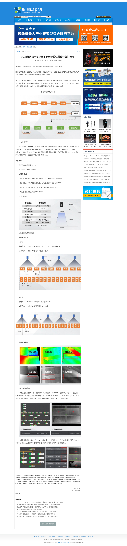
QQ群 (109, 16)
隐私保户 (75, 536)
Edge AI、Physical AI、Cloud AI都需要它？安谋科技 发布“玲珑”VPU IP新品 (40, 502)
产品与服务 (52, 536)
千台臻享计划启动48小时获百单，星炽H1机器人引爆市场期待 (36, 514)
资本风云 (68, 20)
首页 (19, 20)
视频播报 (87, 20)
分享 (77, 51)
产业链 (39, 20)
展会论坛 (107, 20)
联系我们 (83, 536)
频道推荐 (87, 117)
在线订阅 (90, 536)
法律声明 (68, 536)
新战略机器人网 (28, 10)
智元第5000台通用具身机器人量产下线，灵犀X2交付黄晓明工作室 (37, 507)
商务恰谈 (60, 536)
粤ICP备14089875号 (63, 542)
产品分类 (58, 20)
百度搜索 (24, 16)
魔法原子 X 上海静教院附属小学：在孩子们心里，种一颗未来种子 (37, 516)
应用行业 (48, 20)
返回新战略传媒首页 (48, 524)
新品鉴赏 (29, 47)
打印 (17, 51)
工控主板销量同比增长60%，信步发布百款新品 (105, 146)
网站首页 (36, 536)
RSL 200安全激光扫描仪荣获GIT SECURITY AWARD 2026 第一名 (37, 511)
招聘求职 (97, 20)
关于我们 (43, 536)
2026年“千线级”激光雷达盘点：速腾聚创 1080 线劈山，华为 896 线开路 (39, 504)
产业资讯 (29, 20)
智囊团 (78, 20)
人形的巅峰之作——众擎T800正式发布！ (97, 165)
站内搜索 (17, 16)
